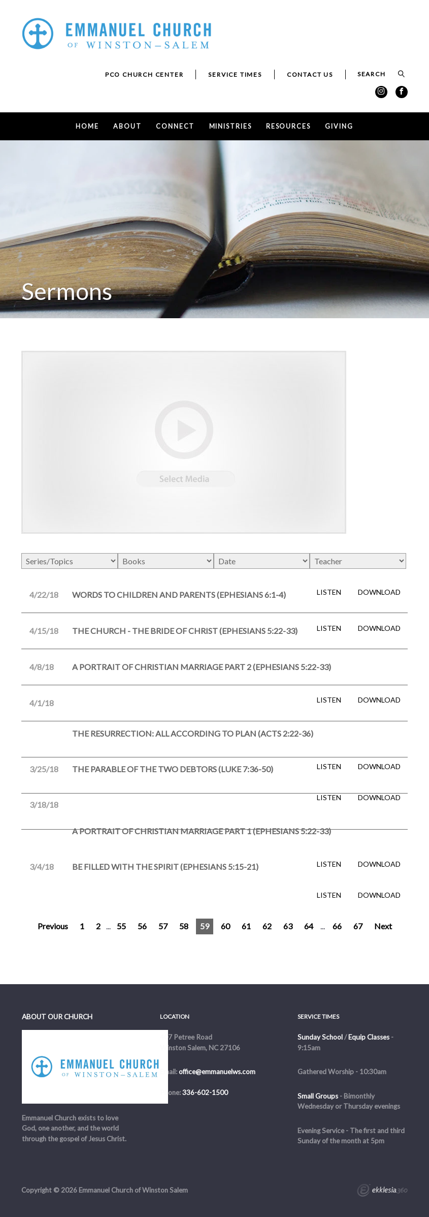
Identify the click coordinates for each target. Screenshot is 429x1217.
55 (121, 926)
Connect (175, 126)
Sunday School (320, 1037)
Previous (53, 926)
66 (337, 926)
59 (204, 926)
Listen (329, 592)
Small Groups (318, 1096)
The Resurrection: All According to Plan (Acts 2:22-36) (192, 733)
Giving (339, 126)
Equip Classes (368, 1037)
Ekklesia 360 (382, 1191)
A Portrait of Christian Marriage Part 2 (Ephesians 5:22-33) (201, 667)
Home (87, 126)
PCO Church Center (144, 74)
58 (183, 926)
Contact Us (310, 74)
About (127, 126)
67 (357, 926)
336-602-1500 (205, 1092)
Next (383, 926)
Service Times (234, 74)
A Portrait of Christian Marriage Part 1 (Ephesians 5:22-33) (201, 831)
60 (225, 926)
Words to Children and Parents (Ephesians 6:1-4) (179, 594)
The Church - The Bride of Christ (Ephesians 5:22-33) (185, 630)
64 (308, 926)
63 (287, 926)
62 (267, 926)
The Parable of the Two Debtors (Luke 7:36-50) (172, 769)
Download (379, 592)
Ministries (230, 126)
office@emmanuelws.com (217, 1072)
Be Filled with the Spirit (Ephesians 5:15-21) (165, 866)
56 (142, 926)
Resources (288, 126)
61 (246, 926)
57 (163, 926)
